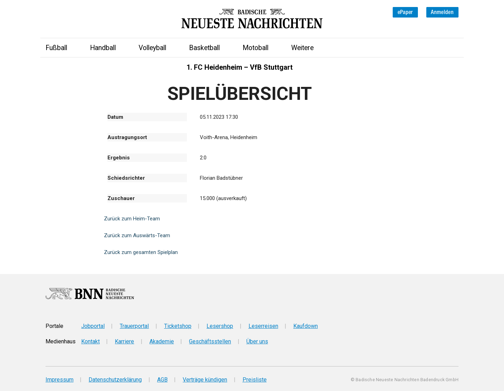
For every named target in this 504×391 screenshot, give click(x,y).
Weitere (302, 48)
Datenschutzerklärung (115, 379)
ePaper (405, 12)
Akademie (161, 341)
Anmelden (442, 12)
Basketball (204, 48)
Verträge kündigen (205, 379)
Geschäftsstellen (210, 341)
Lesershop (219, 326)
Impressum (60, 379)
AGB (162, 379)
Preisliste (255, 379)
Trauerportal (134, 326)
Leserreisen (263, 326)
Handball (103, 48)
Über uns (257, 341)
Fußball (56, 48)
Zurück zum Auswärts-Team (137, 235)
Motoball (255, 48)
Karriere (124, 341)
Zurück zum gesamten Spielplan (141, 252)
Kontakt (90, 341)
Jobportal (93, 326)
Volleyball (152, 48)
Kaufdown (305, 326)
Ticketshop (177, 326)
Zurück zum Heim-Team (132, 218)
